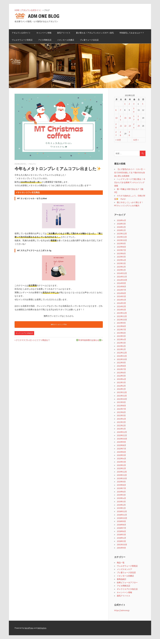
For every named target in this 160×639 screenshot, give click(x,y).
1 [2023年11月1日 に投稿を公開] (124, 104)
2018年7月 (121, 528)
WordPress (29, 628)
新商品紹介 (121, 579)
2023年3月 (121, 343)
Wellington (41, 628)
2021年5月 (121, 415)
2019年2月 (121, 505)
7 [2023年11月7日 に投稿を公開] (120, 110)
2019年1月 (121, 508)
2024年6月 (121, 293)
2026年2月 (121, 227)
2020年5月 (121, 455)
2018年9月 (121, 521)
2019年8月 (121, 485)
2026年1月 (121, 230)
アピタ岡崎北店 (44, 40)
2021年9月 (121, 402)
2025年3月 (121, 263)
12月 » (136, 140)
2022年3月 (121, 382)
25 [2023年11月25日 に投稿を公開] (139, 126)
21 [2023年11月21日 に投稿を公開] (121, 126)
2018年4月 (121, 538)
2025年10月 (122, 240)
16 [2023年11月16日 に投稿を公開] (130, 118)
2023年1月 (121, 349)
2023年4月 (121, 339)
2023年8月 (121, 326)
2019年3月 (121, 501)
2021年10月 (122, 399)
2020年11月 (122, 435)
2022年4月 (121, 379)
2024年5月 (121, 296)
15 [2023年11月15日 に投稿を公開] (125, 118)
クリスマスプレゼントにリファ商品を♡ (33, 340)
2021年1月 (121, 429)
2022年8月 (121, 366)
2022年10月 (122, 359)
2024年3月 (121, 303)
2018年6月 (121, 531)
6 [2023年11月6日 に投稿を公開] (115, 110)
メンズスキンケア (124, 569)
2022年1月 (121, 389)
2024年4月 (121, 300)
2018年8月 (121, 524)
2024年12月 (122, 273)
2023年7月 (121, 329)
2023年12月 (122, 313)
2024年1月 (121, 309)
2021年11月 (122, 395)
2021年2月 (121, 425)
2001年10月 (122, 544)
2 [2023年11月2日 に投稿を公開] (129, 104)
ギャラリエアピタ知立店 (24, 333)
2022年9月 (121, 362)
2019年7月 (121, 488)
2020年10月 (122, 439)
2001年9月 (121, 548)
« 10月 (118, 140)
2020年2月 (121, 465)
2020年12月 (122, 432)
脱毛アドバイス (63, 33)
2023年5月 (121, 336)
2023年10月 (122, 319)
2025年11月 (122, 237)
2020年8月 (121, 445)
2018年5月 (121, 534)
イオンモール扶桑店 (65, 40)
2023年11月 (122, 316)
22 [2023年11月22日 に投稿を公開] (125, 126)
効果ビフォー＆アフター (127, 582)
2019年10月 (122, 478)
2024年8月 (121, 286)
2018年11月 (122, 515)
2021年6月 (121, 412)
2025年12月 (122, 233)
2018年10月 (122, 518)
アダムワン (32, 164)
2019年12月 (122, 472)
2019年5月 (121, 495)
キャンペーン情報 (43, 33)
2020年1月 (121, 468)
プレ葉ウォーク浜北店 (89, 40)
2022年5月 (121, 376)
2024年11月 (122, 276)
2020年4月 (121, 458)
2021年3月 (121, 422)
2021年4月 (121, 419)
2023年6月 (121, 333)
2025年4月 (121, 260)
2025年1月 (121, 270)
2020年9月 (121, 442)
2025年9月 (121, 243)
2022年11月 (122, 356)
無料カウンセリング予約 (59, 324)
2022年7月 (121, 369)
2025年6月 (121, 253)
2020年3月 (121, 462)
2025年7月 (121, 250)
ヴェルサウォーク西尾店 (22, 40)
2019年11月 (122, 475)
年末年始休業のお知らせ (88, 340)
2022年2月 (121, 386)
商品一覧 (120, 562)
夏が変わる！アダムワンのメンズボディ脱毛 (95, 33)
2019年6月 (121, 491)
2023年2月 (121, 346)
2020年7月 (121, 448)
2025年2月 (121, 267)
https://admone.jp (121, 610)
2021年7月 (121, 409)
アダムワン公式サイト (21, 33)
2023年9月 (121, 323)
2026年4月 (121, 220)
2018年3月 (121, 541)
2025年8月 (121, 247)
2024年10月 (122, 280)
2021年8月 (121, 405)
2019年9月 (121, 481)
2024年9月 (121, 283)
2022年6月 (121, 372)
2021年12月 (122, 392)
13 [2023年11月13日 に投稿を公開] (116, 118)
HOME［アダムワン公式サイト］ (28, 10)
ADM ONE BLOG (43, 16)
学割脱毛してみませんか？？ (131, 33)
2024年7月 (121, 290)
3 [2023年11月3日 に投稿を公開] (133, 104)
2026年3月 (121, 223)
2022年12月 (122, 352)
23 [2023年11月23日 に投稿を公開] (130, 126)
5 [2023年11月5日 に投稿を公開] (142, 104)
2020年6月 (121, 452)
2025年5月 (121, 257)
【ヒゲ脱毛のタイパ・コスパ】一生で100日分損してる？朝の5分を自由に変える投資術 (129, 172)
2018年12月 (122, 511)
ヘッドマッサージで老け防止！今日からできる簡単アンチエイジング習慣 (129, 182)
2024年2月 (121, 306)
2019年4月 (121, 498)
